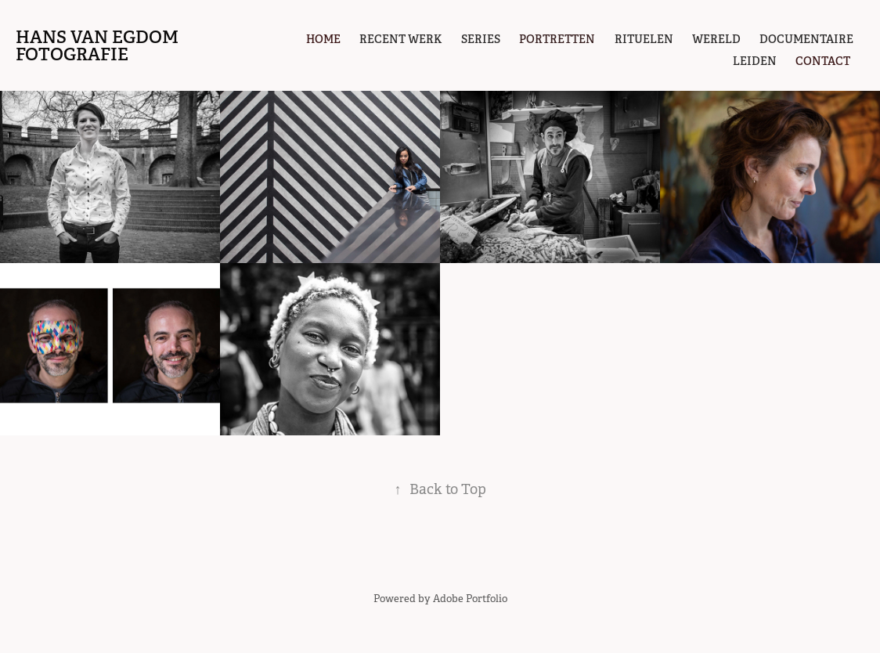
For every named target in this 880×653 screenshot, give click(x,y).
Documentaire (806, 39)
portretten (557, 39)
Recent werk (400, 39)
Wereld (716, 39)
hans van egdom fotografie (99, 45)
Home (323, 39)
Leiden (755, 61)
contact (822, 61)
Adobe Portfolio (470, 598)
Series (480, 39)
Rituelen (644, 39)
